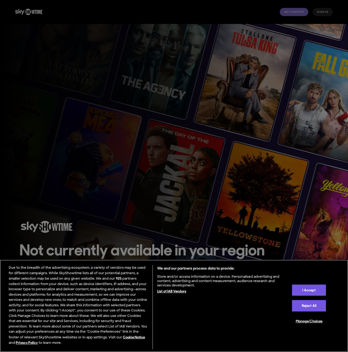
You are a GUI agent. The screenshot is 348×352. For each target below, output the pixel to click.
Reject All (309, 305)
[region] (174, 306)
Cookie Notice (134, 337)
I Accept (309, 290)
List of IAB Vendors (171, 291)
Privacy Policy (27, 342)
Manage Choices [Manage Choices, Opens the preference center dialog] (309, 321)
